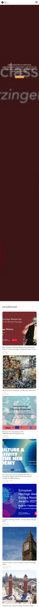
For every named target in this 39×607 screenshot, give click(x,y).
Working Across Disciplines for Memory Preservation (19, 390)
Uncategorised (5, 351)
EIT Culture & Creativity (7, 480)
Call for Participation (7, 566)
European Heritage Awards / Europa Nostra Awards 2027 (19, 521)
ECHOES (4, 392)
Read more (19, 77)
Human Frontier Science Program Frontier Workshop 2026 (19, 564)
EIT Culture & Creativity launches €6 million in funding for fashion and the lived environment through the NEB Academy (17, 476)
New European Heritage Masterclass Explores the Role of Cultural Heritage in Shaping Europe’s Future (19, 348)
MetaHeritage (5, 435)
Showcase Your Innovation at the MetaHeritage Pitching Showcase (13, 433)
